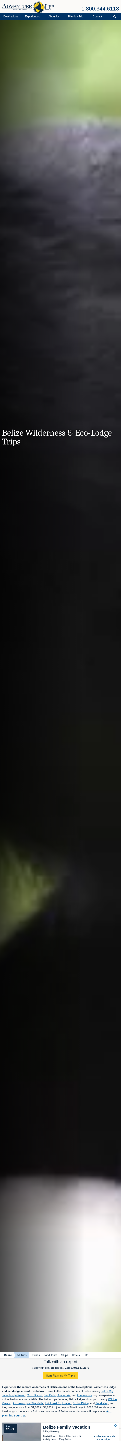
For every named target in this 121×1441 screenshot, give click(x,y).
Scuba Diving (81, 1403)
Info (86, 1355)
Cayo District (34, 1395)
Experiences (32, 16)
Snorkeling (101, 1403)
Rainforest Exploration (58, 1403)
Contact (97, 16)
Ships (64, 1355)
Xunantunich (84, 1395)
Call (77, 1367)
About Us (54, 16)
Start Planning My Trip (59, 1375)
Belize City (107, 1391)
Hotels (76, 1355)
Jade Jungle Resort (13, 1395)
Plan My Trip (75, 16)
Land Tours (50, 1355)
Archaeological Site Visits (28, 1403)
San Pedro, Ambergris (57, 1395)
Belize (8, 1355)
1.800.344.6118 (100, 9)
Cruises (35, 1355)
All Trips (22, 1355)
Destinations (10, 16)
